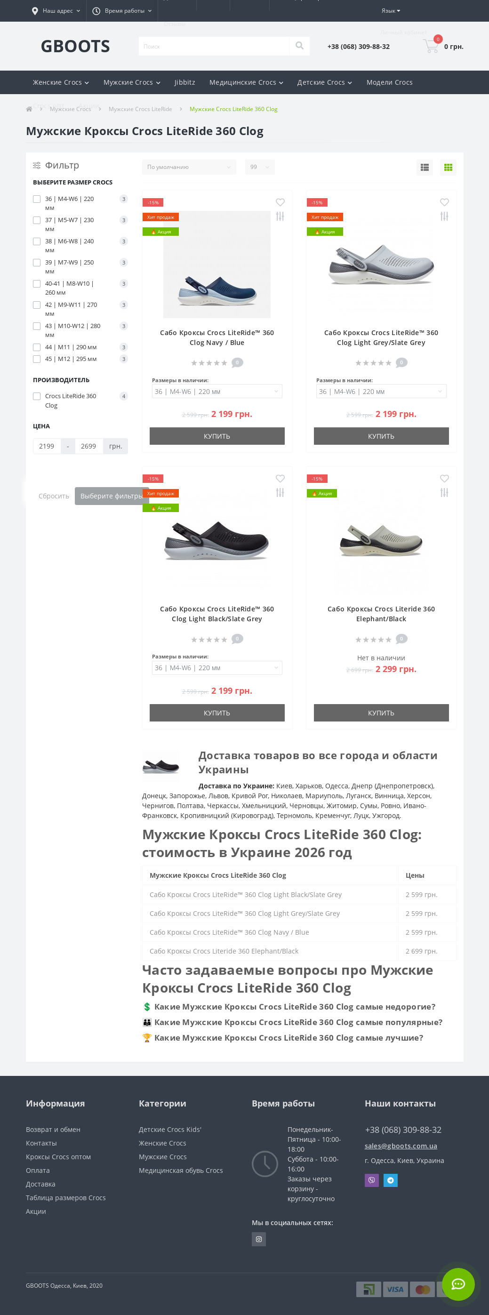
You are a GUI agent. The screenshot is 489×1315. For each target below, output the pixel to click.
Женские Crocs (162, 1143)
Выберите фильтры (112, 495)
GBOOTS (75, 45)
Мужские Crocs (163, 1156)
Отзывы (174, 24)
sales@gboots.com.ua (401, 1145)
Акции (89, 105)
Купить (217, 436)
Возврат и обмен (53, 1129)
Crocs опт (49, 105)
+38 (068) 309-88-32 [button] (403, 1129)
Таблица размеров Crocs (66, 1197)
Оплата (38, 1170)
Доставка (41, 1183)
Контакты (41, 1143)
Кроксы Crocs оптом (58, 1156)
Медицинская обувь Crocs (181, 1170)
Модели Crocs (390, 82)
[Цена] (47, 446)
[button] (56, 11)
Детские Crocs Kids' (170, 1129)
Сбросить (54, 495)
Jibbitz (185, 82)
